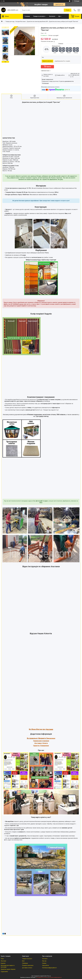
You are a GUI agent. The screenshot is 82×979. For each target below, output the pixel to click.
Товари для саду (10, 21)
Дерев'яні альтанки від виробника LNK (37, 21)
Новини (44, 963)
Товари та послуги (39, 16)
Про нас (44, 961)
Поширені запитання (27, 965)
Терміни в (36, 741)
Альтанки (3, 961)
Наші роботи (45, 965)
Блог (23, 961)
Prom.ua (49, 976)
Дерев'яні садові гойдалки (8, 969)
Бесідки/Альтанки (21, 21)
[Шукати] (67, 10)
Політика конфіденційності (49, 967)
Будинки (3, 963)
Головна (27, 16)
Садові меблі (4, 971)
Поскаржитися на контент (42, 977)
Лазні (2, 958)
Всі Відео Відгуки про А (38, 729)
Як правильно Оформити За (37, 738)
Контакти (52, 16)
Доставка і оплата (27, 967)
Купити (48, 66)
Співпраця (25, 963)
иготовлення (44, 741)
